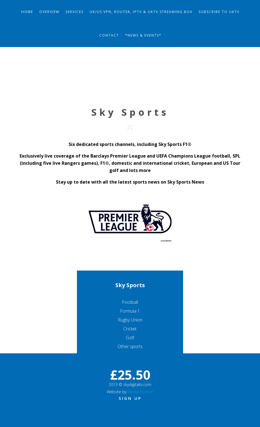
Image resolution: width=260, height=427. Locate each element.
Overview (49, 11)
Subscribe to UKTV (219, 11)
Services (75, 11)
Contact (109, 35)
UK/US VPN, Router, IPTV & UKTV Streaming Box (141, 11)
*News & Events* (143, 35)
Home (27, 11)
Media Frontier (141, 391)
